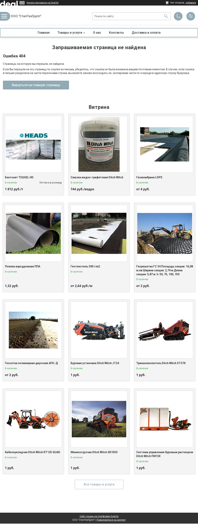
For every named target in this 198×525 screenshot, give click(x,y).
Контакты (116, 32)
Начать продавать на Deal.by (43, 2)
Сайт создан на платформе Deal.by (99, 516)
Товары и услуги (69, 32)
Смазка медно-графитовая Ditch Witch (97, 177)
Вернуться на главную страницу (36, 85)
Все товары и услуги (99, 484)
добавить (190, 2)
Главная (44, 32)
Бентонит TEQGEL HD (19, 177)
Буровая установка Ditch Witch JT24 (95, 363)
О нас (97, 32)
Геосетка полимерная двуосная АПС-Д (31, 363)
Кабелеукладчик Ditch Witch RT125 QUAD (32, 452)
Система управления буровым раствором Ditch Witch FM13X (164, 454)
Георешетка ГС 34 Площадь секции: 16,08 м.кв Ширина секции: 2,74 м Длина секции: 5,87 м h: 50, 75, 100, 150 (164, 270)
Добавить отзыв (190, 16)
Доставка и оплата (146, 32)
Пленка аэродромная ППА (22, 266)
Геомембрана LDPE (149, 177)
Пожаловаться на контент (111, 520)
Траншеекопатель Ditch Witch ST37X (161, 363)
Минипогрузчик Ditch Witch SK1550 (94, 452)
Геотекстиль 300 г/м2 (85, 266)
